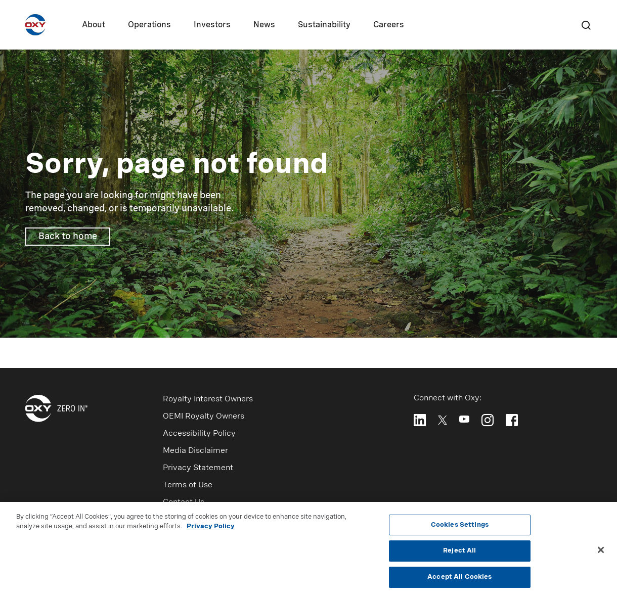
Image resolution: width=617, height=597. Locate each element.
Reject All (459, 553)
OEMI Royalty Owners (203, 416)
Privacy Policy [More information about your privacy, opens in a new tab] (211, 529)
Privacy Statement (198, 468)
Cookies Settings (460, 527)
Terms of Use (187, 485)
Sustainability (324, 25)
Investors (212, 25)
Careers (388, 25)
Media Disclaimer (195, 451)
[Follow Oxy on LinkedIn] (419, 420)
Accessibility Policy (199, 434)
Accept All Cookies (459, 580)
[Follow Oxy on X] (442, 419)
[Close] (601, 552)
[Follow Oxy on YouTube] (464, 419)
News (264, 25)
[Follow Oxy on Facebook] (511, 420)
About (93, 25)
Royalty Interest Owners (208, 399)
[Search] (586, 25)
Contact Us (183, 502)
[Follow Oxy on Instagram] (487, 420)
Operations (149, 25)
